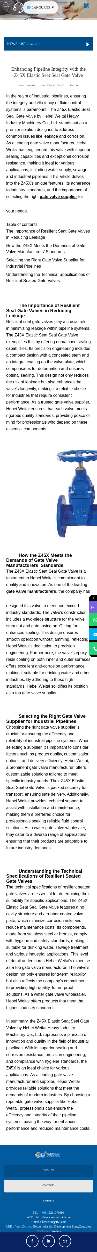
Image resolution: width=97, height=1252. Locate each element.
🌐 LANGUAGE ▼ (41, 7)
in (48, 1241)
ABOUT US (48, 1169)
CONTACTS (48, 1185)
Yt (65, 1241)
